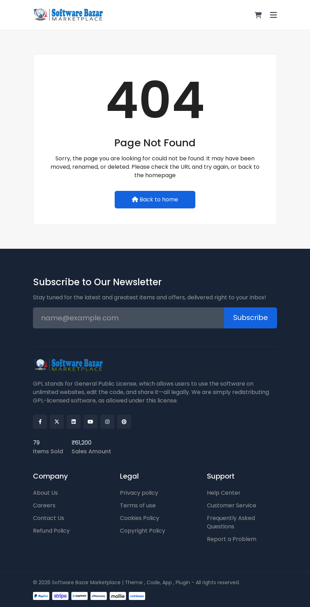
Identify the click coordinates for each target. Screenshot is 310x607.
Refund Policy (51, 531)
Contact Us (48, 518)
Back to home (155, 199)
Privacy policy (139, 493)
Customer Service (231, 505)
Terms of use (138, 505)
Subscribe (250, 318)
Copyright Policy (142, 531)
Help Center (224, 493)
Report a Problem (231, 539)
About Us (45, 493)
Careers (44, 505)
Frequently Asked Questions (231, 522)
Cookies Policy (139, 518)
